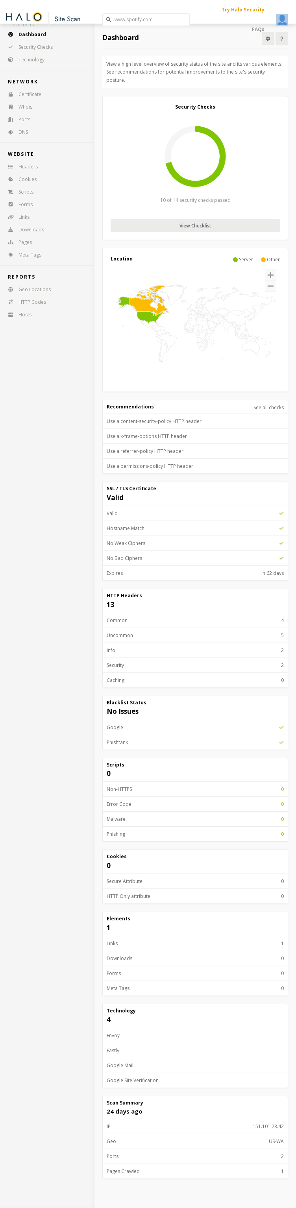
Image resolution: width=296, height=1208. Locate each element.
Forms (18, 204)
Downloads (23, 229)
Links (16, 217)
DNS (15, 132)
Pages (17, 242)
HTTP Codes (24, 302)
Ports (16, 119)
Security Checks (28, 47)
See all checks (268, 407)
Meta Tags (22, 254)
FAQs (258, 29)
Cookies (20, 179)
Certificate (22, 94)
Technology (23, 59)
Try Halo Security (243, 9)
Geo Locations (27, 289)
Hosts (17, 314)
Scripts (18, 191)
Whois (17, 106)
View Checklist (195, 225)
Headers (20, 166)
